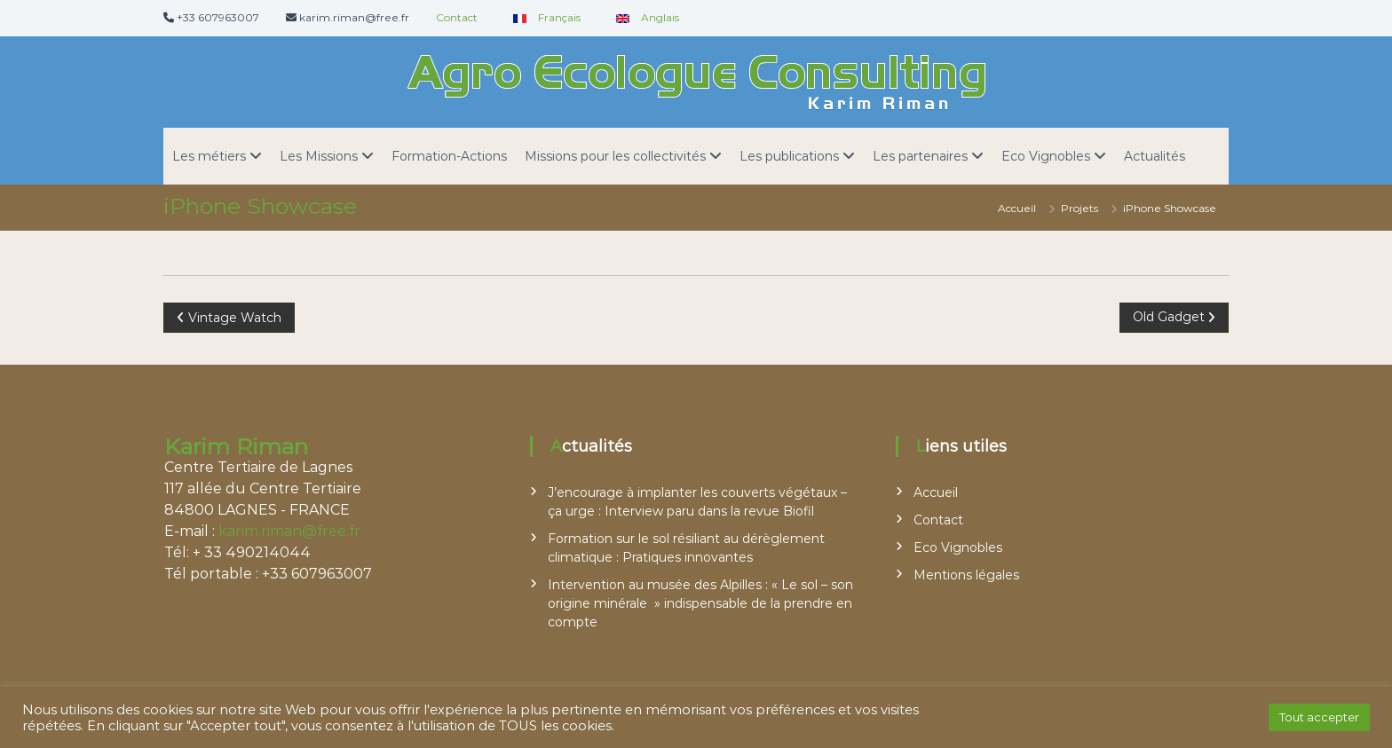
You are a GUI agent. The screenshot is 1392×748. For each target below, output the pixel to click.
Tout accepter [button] (1319, 717)
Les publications (789, 156)
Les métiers (209, 156)
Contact (457, 17)
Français (542, 17)
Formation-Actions (449, 156)
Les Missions (319, 156)
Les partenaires (920, 156)
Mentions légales (966, 575)
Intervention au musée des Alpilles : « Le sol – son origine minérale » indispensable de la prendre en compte (700, 603)
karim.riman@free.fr (289, 531)
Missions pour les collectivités (615, 156)
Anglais (643, 17)
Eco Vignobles (1045, 156)
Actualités (1154, 156)
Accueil (936, 492)
